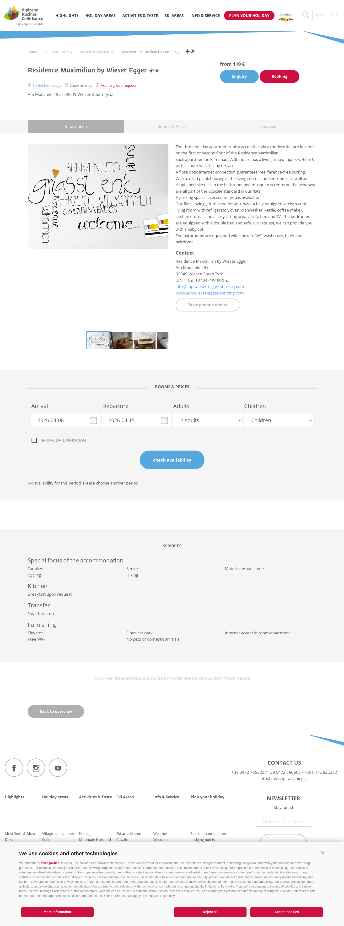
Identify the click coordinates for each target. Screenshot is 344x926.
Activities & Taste (140, 15)
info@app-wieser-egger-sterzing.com (210, 286)
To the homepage (45, 85)
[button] (323, 852)
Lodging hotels (203, 839)
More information (57, 912)
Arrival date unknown (63, 440)
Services (268, 126)
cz (330, 15)
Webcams (161, 839)
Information (76, 126)
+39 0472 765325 (247, 772)
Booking (279, 76)
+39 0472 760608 (284, 772)
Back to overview (56, 711)
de (317, 15)
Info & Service (205, 15)
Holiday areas (100, 15)
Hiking (84, 833)
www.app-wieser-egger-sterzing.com (210, 293)
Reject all (210, 912)
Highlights (67, 15)
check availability (172, 460)
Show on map (79, 85)
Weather (160, 833)
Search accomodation (208, 833)
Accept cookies (286, 912)
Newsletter (283, 798)
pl (337, 15)
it (323, 15)
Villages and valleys (58, 833)
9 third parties (49, 863)
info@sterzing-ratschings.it (284, 778)
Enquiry (239, 76)
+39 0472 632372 (320, 772)
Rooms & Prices (172, 126)
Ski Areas (174, 15)
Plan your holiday (249, 15)
